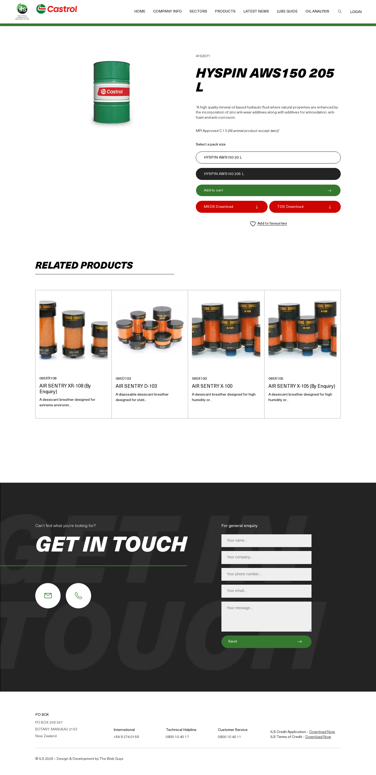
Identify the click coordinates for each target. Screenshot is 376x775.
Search (339, 11)
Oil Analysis (317, 12)
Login (356, 12)
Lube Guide (287, 12)
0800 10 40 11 (229, 737)
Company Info (167, 12)
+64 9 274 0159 (126, 737)
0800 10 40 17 (177, 737)
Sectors (198, 12)
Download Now (322, 732)
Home (139, 12)
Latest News (256, 12)
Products (225, 12)
